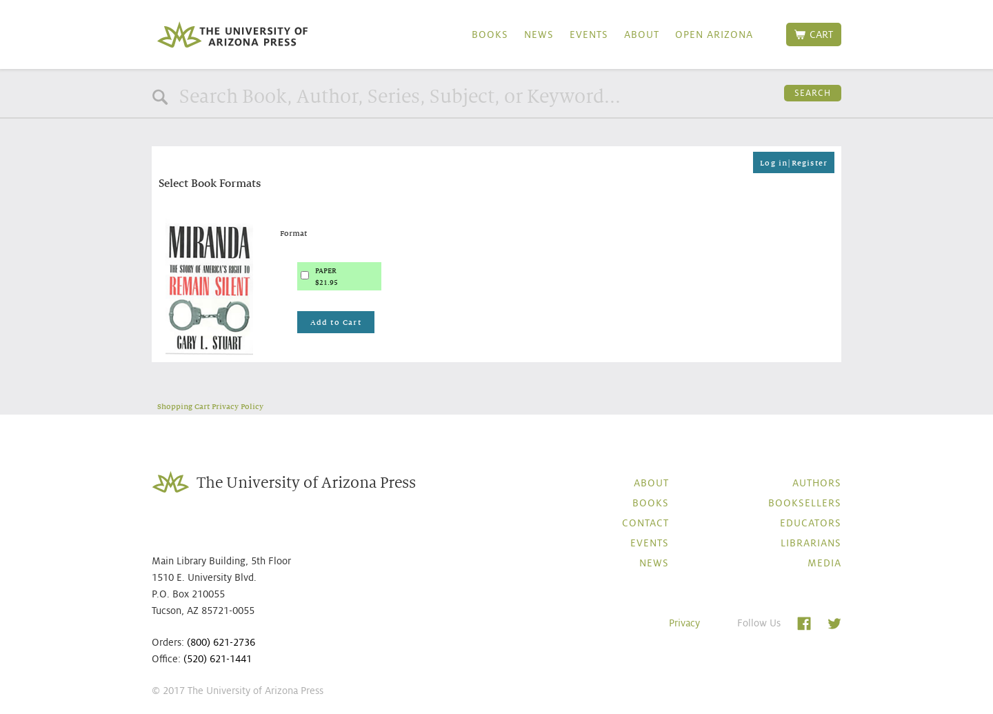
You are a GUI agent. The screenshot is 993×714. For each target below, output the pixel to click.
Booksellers (804, 502)
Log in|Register (794, 163)
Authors (816, 482)
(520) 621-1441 (217, 658)
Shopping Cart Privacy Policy (210, 406)
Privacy (684, 622)
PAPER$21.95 (326, 276)
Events (589, 34)
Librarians (811, 542)
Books (490, 34)
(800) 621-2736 (221, 642)
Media (824, 562)
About (641, 34)
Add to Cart (335, 322)
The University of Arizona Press (232, 34)
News (539, 34)
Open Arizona (714, 34)
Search (812, 93)
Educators (810, 522)
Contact (645, 522)
